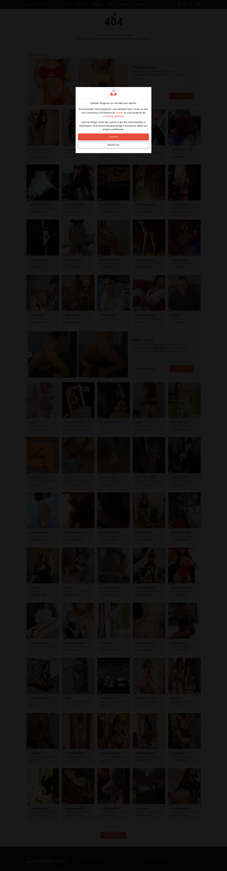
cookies (119, 112)
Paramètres (113, 145)
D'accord (113, 137)
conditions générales (113, 116)
